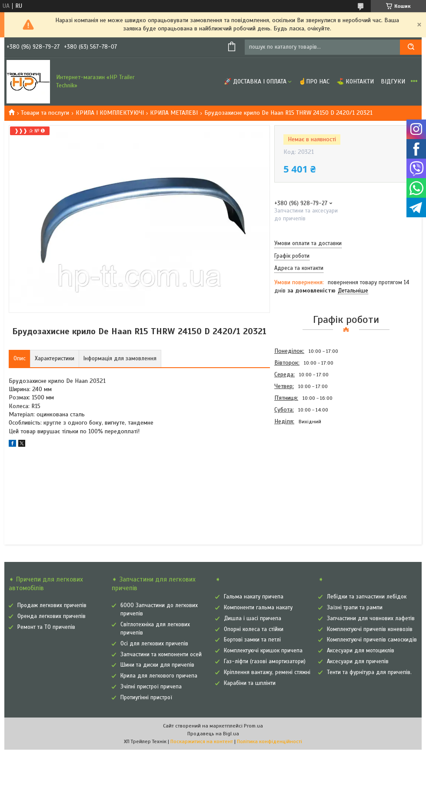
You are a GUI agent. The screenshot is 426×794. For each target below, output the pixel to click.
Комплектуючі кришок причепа (263, 650)
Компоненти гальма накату (258, 607)
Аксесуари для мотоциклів (360, 650)
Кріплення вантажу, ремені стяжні (267, 672)
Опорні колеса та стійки (253, 629)
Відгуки (393, 81)
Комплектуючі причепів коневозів (370, 629)
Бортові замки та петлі (252, 639)
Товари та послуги (45, 112)
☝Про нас (314, 81)
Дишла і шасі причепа (252, 618)
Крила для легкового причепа (158, 675)
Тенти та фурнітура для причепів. (369, 672)
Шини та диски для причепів (157, 664)
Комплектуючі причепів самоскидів (372, 639)
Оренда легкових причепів (51, 616)
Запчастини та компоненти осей (161, 654)
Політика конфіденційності (269, 741)
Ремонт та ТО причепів (46, 627)
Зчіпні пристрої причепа (151, 686)
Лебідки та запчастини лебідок (366, 596)
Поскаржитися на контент (201, 741)
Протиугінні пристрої (146, 697)
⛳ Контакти (355, 81)
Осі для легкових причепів (154, 643)
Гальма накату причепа (253, 596)
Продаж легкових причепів (52, 605)
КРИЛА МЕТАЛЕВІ (174, 112)
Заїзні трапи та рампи (355, 607)
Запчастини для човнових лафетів (371, 618)
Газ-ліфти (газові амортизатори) (265, 661)
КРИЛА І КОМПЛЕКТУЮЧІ (110, 112)
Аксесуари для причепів (358, 661)
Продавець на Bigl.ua (213, 734)
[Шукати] (411, 47)
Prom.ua (253, 726)
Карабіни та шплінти (250, 683)
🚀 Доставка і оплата (255, 81)
